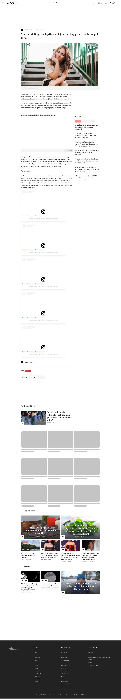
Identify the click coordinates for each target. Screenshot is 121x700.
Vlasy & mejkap (38, 3)
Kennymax (68, 694)
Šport (36, 665)
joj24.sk (63, 655)
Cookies (90, 662)
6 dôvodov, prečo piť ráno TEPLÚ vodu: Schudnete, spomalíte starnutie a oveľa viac (86, 178)
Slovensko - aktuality (68, 671)
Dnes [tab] (77, 121)
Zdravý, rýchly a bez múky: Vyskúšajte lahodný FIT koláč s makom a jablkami (85, 136)
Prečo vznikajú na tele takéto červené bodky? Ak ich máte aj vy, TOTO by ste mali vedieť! (86, 144)
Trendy (25, 3)
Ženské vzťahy (54, 3)
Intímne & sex (69, 3)
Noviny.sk (64, 652)
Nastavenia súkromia (94, 665)
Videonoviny (65, 660)
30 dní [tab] (91, 121)
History (37, 678)
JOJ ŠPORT (37, 657)
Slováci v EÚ (65, 684)
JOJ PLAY (37, 655)
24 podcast (64, 668)
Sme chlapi (38, 673)
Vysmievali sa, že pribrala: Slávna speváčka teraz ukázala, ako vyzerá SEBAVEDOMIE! (87, 161)
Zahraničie (64, 673)
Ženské (37, 668)
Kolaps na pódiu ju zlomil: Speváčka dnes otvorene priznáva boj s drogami (87, 152)
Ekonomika (64, 681)
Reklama (90, 652)
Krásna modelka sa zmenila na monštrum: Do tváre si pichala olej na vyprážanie (87, 169)
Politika (63, 678)
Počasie (37, 681)
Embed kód (68, 150)
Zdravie (82, 3)
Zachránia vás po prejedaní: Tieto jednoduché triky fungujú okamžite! (87, 127)
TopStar (37, 671)
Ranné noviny (65, 663)
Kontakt (90, 655)
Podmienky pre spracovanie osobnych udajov (99, 658)
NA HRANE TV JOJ (65, 665)
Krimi (62, 676)
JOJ (36, 652)
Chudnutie (27, 370)
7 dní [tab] (84, 121)
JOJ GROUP (38, 663)
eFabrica (83, 694)
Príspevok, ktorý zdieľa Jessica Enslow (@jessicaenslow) (43, 218)
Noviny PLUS (64, 657)
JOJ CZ (36, 660)
